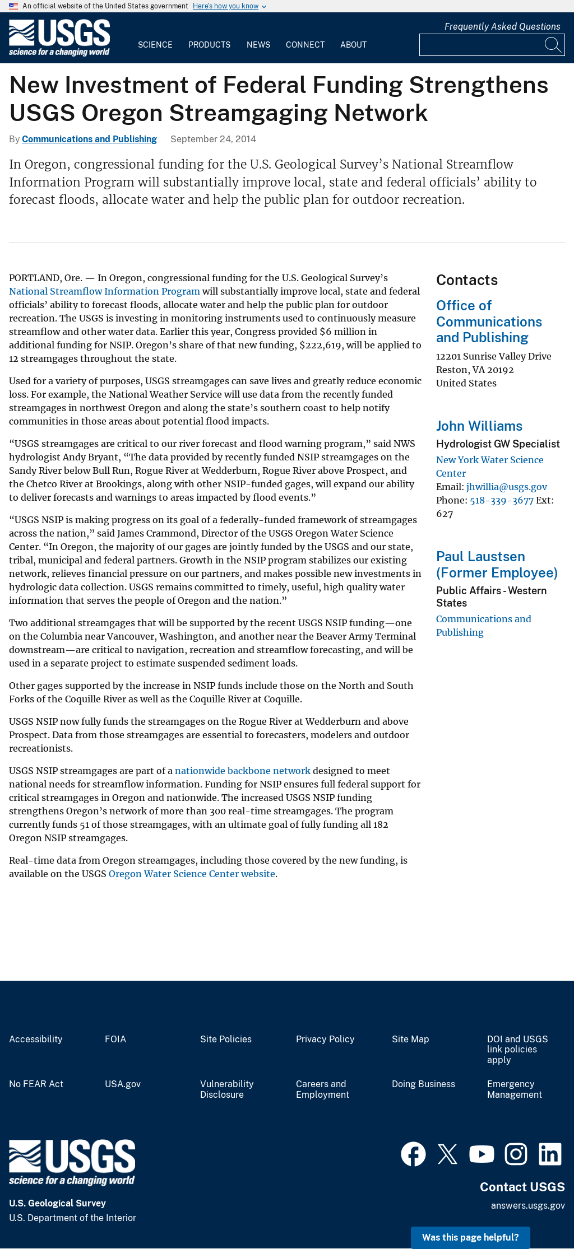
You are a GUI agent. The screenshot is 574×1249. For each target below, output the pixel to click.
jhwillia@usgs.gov (506, 486)
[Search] (554, 45)
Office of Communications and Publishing (489, 321)
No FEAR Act (36, 1084)
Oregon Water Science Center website (192, 873)
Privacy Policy (325, 1039)
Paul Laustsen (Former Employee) (497, 564)
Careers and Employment (322, 1089)
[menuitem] (155, 38)
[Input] (492, 45)
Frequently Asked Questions (503, 26)
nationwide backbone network (243, 770)
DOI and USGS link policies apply (517, 1050)
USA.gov (123, 1084)
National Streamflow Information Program (104, 291)
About (353, 44)
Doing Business (423, 1084)
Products (209, 44)
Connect (305, 44)
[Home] (59, 54)
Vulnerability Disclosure (227, 1089)
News (258, 44)
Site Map (410, 1039)
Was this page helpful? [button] (470, 1237)
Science (155, 44)
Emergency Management (514, 1089)
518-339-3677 (502, 500)
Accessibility (36, 1039)
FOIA (115, 1039)
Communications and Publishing (89, 139)
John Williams (479, 426)
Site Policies (226, 1039)
